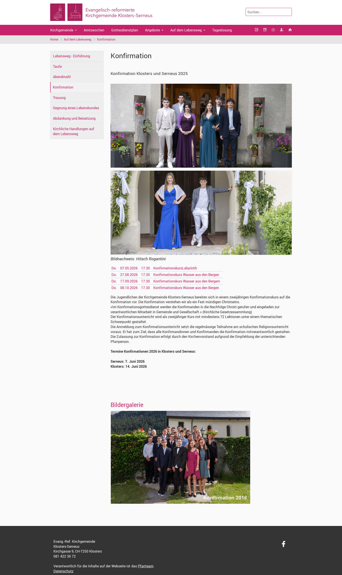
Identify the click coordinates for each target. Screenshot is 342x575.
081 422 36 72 (64, 556)
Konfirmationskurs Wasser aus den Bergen (186, 274)
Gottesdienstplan (124, 30)
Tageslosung (222, 30)
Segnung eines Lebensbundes (76, 107)
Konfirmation (106, 39)
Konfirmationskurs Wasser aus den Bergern (186, 281)
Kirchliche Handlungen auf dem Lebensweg (73, 131)
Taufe (57, 66)
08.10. (129, 287)
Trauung (59, 97)
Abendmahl (62, 76)
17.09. (129, 281)
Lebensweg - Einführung (71, 56)
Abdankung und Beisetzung (74, 118)
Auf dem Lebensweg (186, 30)
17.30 (145, 268)
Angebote (152, 30)
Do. (114, 268)
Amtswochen (94, 30)
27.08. (129, 274)
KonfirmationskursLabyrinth (175, 268)
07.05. (129, 268)
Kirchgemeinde (61, 30)
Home (54, 39)
